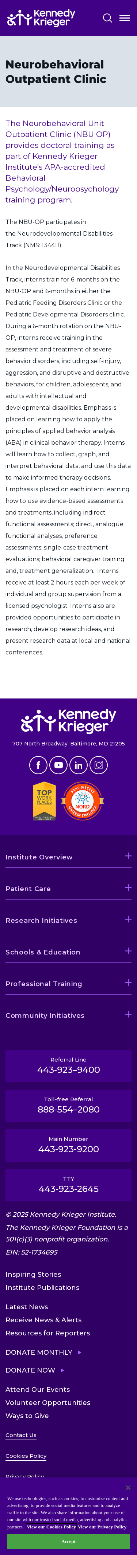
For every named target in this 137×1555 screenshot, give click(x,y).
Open (124, 19)
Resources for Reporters (47, 1333)
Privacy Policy (24, 1476)
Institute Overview (39, 857)
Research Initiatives (41, 921)
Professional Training (44, 984)
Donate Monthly (38, 1353)
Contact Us (21, 1435)
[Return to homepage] (41, 18)
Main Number (68, 1144)
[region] (68, 1516)
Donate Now (30, 1370)
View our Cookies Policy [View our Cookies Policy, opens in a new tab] (51, 1527)
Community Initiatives (45, 1016)
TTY (68, 1184)
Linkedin (78, 765)
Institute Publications (42, 1288)
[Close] (128, 1488)
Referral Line (68, 1065)
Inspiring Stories (33, 1275)
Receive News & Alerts (43, 1320)
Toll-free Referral (68, 1105)
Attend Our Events (37, 1390)
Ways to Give (27, 1416)
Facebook (38, 765)
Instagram (99, 765)
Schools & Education (43, 952)
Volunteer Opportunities (47, 1403)
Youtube (58, 765)
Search (107, 18)
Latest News (26, 1307)
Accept (68, 1541)
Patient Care (28, 889)
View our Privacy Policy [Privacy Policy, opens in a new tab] (102, 1527)
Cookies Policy (25, 1455)
